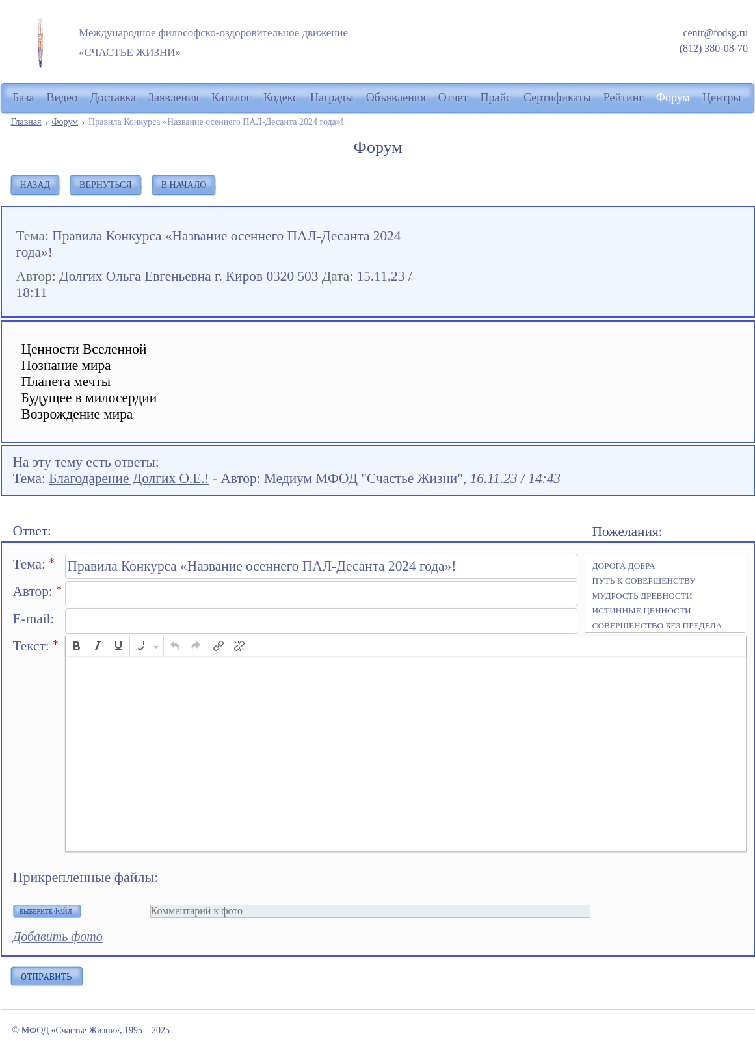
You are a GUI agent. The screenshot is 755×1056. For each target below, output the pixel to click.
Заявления (173, 97)
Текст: (36, 646)
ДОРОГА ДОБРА (624, 566)
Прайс (495, 97)
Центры (721, 97)
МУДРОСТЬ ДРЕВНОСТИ (642, 595)
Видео (61, 97)
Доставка (113, 97)
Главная (26, 122)
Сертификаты (557, 97)
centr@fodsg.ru (715, 32)
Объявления (396, 97)
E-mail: (34, 618)
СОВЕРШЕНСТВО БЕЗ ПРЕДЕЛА (657, 625)
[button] (76, 645)
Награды (332, 97)
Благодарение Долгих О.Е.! (129, 478)
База (23, 97)
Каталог (231, 97)
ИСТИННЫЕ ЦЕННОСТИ (641, 610)
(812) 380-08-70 (714, 48)
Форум (65, 122)
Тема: (34, 564)
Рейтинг (623, 97)
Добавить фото (58, 936)
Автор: (37, 591)
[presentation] (77, 646)
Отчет (453, 97)
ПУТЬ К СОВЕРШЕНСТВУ (644, 581)
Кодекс (280, 97)
